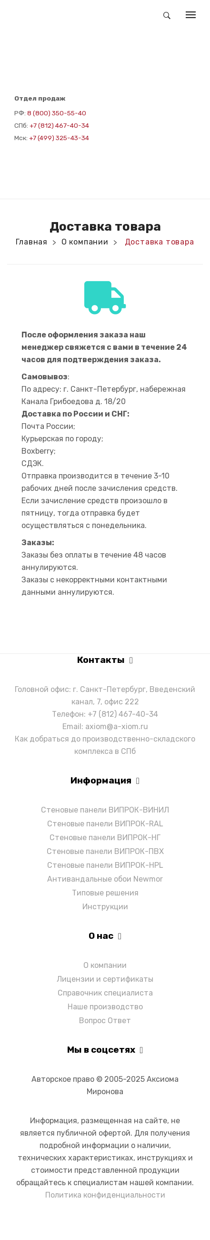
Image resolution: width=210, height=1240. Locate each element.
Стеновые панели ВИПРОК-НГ (105, 837)
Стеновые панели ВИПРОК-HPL (105, 865)
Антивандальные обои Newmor (105, 879)
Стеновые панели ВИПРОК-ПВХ (105, 851)
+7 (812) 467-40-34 (59, 125)
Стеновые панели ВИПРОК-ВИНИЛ (105, 809)
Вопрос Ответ (105, 1020)
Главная (32, 241)
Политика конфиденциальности (105, 1194)
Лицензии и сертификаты (105, 979)
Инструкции (105, 906)
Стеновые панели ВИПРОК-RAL (105, 823)
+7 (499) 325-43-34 (59, 138)
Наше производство (105, 1006)
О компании (85, 241)
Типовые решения (105, 892)
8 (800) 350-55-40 (56, 113)
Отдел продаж (40, 98)
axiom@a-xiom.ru (116, 726)
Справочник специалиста (105, 992)
